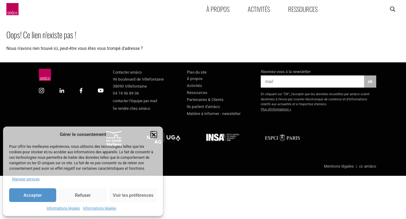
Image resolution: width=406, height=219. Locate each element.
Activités (259, 9)
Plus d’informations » (276, 109)
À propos (217, 9)
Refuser (83, 195)
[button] (154, 134)
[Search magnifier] (392, 9)
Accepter (32, 195)
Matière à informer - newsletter (214, 113)
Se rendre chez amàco (131, 108)
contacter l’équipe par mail (135, 100)
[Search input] (368, 9)
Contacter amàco (127, 71)
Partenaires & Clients (205, 99)
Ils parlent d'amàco (203, 106)
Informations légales (63, 208)
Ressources (303, 9)
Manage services (26, 179)
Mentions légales (339, 166)
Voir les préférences (133, 195)
